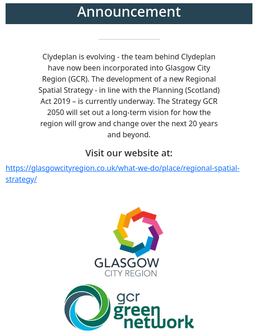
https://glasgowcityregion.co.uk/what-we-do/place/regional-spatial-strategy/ (122, 173)
